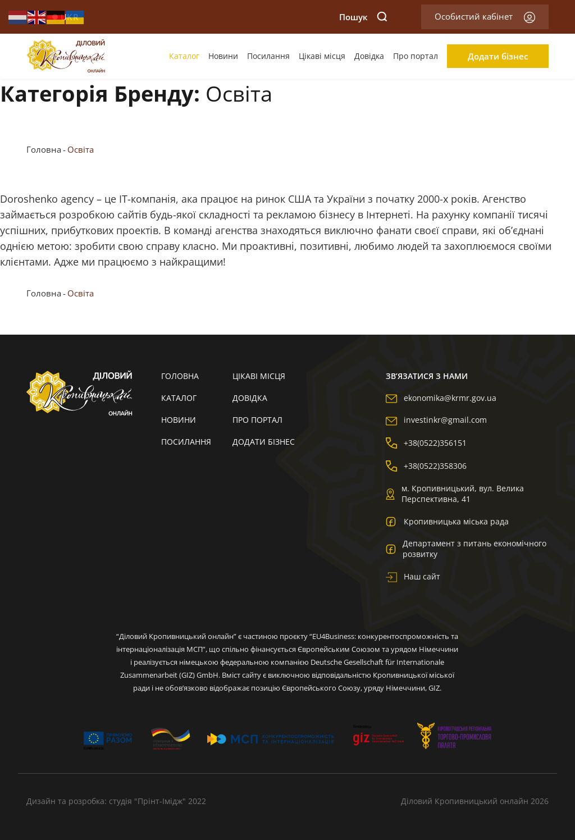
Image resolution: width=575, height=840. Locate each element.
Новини (223, 56)
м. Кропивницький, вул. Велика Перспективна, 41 (455, 493)
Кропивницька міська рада (447, 521)
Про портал (415, 56)
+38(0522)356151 (426, 443)
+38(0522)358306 (426, 466)
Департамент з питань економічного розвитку (466, 548)
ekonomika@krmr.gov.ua (441, 397)
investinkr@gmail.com (436, 419)
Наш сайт (413, 576)
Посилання (268, 56)
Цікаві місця (322, 56)
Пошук (363, 16)
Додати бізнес (498, 56)
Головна (43, 149)
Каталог (184, 56)
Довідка (369, 56)
